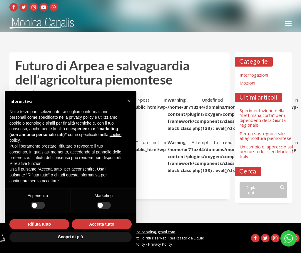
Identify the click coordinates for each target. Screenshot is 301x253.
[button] (128, 100)
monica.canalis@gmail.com (151, 231)
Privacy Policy (160, 244)
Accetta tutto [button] (101, 224)
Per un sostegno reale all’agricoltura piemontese (266, 135)
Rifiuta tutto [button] (39, 224)
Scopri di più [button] (70, 236)
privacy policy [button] (81, 117)
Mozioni (247, 83)
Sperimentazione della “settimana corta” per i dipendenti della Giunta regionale (263, 118)
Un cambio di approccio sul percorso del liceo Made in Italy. (266, 151)
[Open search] (263, 190)
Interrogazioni (254, 75)
